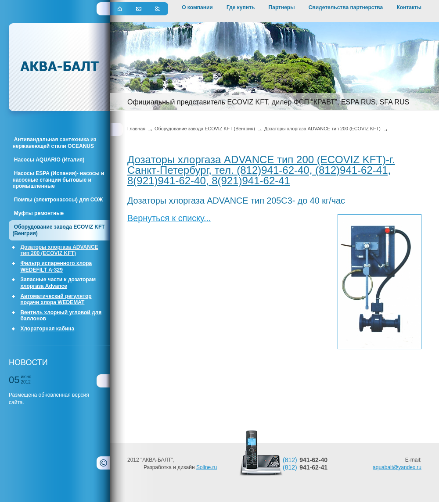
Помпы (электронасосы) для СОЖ (57, 200)
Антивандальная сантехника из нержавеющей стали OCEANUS (54, 142)
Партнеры (282, 7)
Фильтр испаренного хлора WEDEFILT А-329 (56, 266)
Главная (136, 128)
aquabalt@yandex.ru (397, 459)
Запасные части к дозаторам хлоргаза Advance (58, 282)
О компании (197, 7)
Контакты (408, 7)
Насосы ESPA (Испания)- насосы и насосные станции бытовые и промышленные (58, 179)
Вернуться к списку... (169, 218)
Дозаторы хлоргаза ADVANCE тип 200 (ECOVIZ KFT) (59, 250)
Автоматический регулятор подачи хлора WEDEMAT (55, 299)
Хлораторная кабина (47, 329)
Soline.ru (206, 459)
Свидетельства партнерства (346, 7)
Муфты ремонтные (38, 213)
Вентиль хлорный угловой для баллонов (60, 315)
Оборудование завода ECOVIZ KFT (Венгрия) (58, 230)
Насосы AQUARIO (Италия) (48, 160)
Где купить (241, 7)
